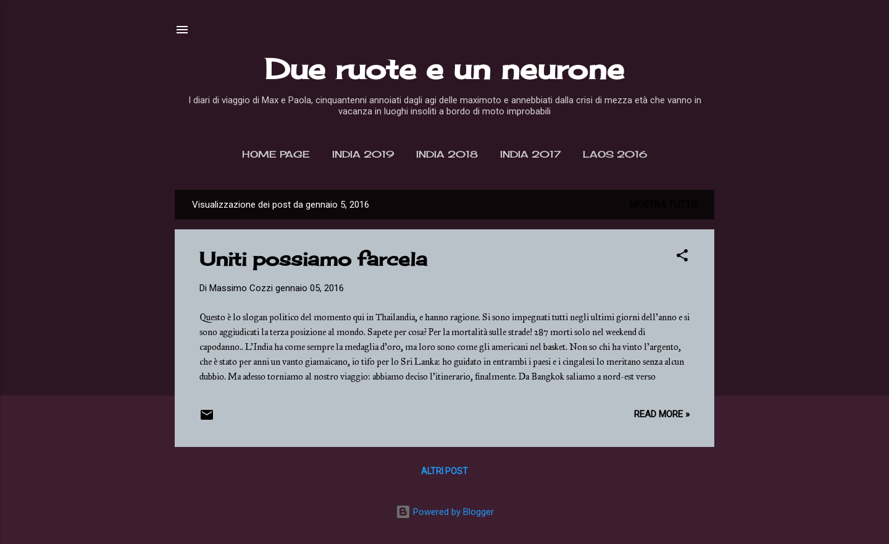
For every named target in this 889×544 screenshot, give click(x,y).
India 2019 (363, 154)
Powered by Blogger (445, 511)
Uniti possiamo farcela (313, 259)
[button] (682, 257)
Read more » (662, 414)
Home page (276, 154)
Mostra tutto (663, 204)
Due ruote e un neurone (444, 69)
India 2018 (447, 154)
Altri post (444, 471)
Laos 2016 (615, 154)
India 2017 (530, 154)
